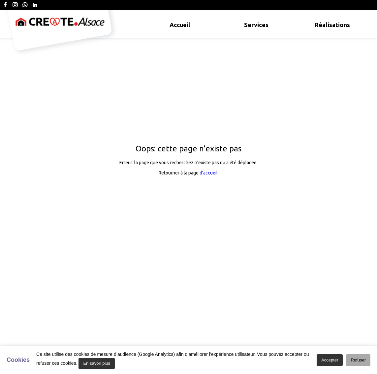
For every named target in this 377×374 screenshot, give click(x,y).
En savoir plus (96, 363)
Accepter (329, 360)
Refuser (358, 360)
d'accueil (209, 172)
